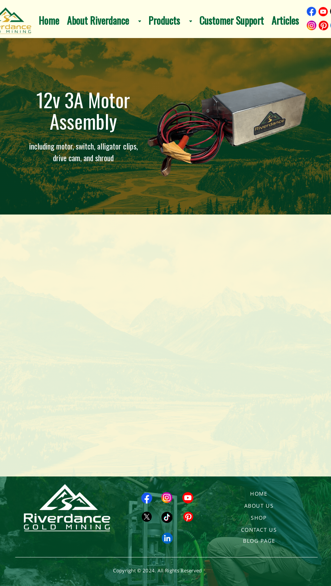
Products (164, 21)
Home (49, 21)
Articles (285, 21)
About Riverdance (98, 21)
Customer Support (231, 21)
